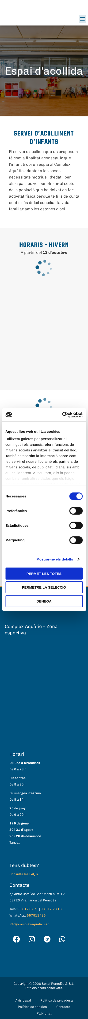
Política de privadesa (56, 1000)
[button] (82, 19)
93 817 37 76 (27, 909)
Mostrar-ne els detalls (54, 559)
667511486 (36, 915)
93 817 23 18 (51, 909)
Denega (43, 601)
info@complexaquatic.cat (29, 924)
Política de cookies (32, 1007)
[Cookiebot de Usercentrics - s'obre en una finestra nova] (63, 415)
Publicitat (44, 1013)
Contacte (63, 1007)
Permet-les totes (44, 573)
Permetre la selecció (44, 587)
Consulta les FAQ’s (23, 874)
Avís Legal (23, 1000)
